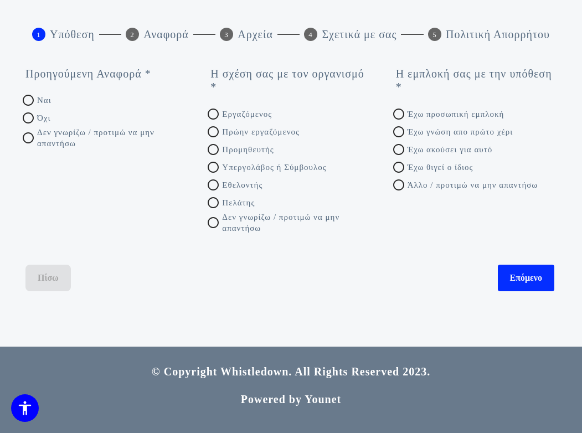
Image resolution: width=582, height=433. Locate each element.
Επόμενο (526, 278)
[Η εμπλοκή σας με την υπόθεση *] (475, 80)
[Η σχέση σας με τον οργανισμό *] (289, 80)
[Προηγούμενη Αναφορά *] (104, 74)
